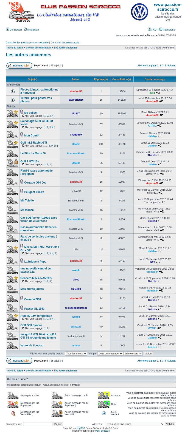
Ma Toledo (27, 200)
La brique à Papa (35, 261)
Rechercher (167, 29)
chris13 (152, 221)
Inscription (31, 29)
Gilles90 (76, 289)
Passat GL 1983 (34, 308)
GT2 (152, 262)
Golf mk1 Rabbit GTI (33, 142)
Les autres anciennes (66, 47)
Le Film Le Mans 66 (33, 153)
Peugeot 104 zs (34, 192)
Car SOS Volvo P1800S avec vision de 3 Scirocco (38, 219)
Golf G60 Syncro (31, 325)
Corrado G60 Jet (35, 182)
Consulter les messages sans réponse (27, 42)
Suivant (171, 65)
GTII (152, 92)
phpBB (80, 428)
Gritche (152, 155)
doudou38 (76, 91)
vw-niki (76, 270)
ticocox (76, 345)
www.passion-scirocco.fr (168, 7)
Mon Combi (31, 135)
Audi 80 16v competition (36, 315)
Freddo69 (76, 134)
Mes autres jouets (32, 289)
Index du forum (15, 47)
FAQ (152, 29)
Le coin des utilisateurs (38, 47)
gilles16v (76, 326)
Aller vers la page (147, 65)
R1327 (76, 113)
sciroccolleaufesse (76, 307)
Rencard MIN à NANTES (36, 278)
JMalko (152, 136)
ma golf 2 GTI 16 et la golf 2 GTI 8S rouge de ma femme (38, 336)
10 (55, 145)
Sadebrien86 (76, 99)
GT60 (76, 279)
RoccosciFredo (76, 153)
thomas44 (152, 271)
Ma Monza (27, 210)
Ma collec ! (31, 112)
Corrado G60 (32, 299)
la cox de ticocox (31, 345)
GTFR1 (152, 125)
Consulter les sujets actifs (64, 42)
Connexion (14, 29)
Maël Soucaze (102, 431)
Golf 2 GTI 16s (29, 161)
